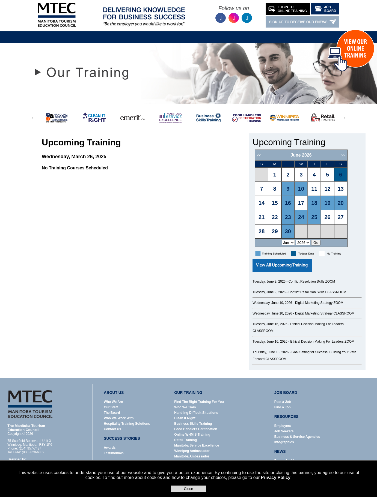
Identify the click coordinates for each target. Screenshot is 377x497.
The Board (112, 413)
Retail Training (185, 440)
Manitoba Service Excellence (196, 445)
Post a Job (282, 402)
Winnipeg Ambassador (191, 451)
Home (77, 33)
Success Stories (272, 33)
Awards (109, 448)
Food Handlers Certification (195, 429)
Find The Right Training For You (199, 402)
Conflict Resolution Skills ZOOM (312, 281)
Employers (282, 426)
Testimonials (113, 453)
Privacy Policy (275, 477)
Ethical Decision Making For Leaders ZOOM (322, 341)
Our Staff (111, 407)
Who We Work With (118, 418)
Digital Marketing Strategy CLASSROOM (324, 313)
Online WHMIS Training (192, 434)
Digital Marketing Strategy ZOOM (319, 303)
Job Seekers (284, 431)
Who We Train (185, 407)
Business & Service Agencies (297, 437)
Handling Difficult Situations (196, 413)
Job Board (176, 33)
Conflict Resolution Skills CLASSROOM (317, 292)
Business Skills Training (193, 424)
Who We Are (113, 402)
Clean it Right (184, 418)
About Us (109, 33)
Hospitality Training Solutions (127, 424)
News (239, 33)
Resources (209, 33)
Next (343, 117)
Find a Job (282, 407)
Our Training (142, 33)
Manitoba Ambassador (191, 456)
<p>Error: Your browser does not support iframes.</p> (308, 198)
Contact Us (311, 33)
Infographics (284, 442)
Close (188, 489)
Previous (33, 117)
